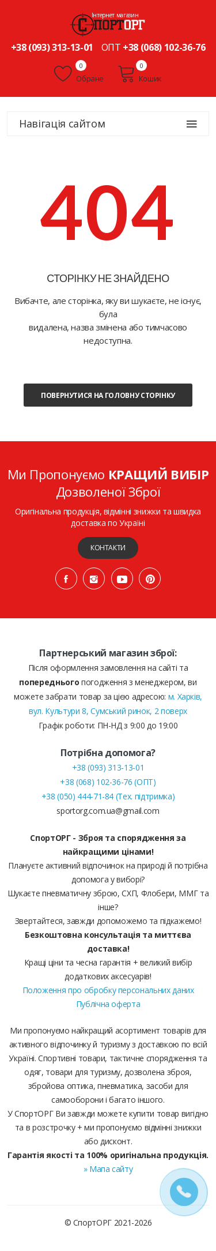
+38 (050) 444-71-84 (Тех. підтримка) (108, 796)
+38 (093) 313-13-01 (52, 47)
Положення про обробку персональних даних (108, 990)
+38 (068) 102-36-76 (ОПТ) (108, 781)
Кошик (140, 74)
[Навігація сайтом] (192, 124)
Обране (79, 74)
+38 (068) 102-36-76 (164, 47)
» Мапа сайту (108, 1168)
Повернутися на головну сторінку (108, 395)
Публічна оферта (108, 1003)
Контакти (108, 548)
